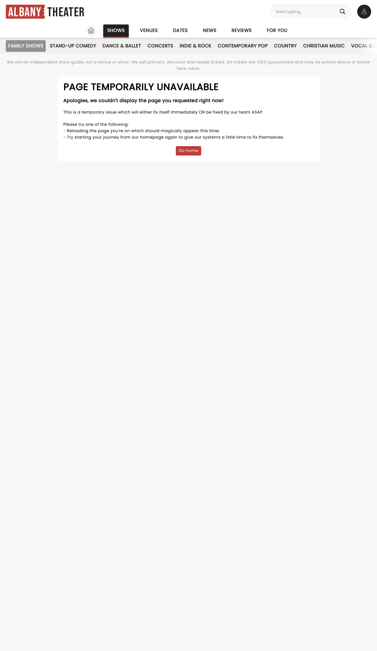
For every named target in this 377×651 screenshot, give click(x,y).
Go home (189, 150)
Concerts (160, 46)
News (209, 30)
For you (277, 30)
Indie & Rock (195, 46)
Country (285, 46)
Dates (180, 30)
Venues (149, 30)
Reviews (241, 30)
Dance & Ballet (121, 46)
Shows (116, 30)
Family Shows (25, 46)
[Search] (343, 11)
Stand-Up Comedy (73, 46)
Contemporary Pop (243, 46)
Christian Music (324, 46)
